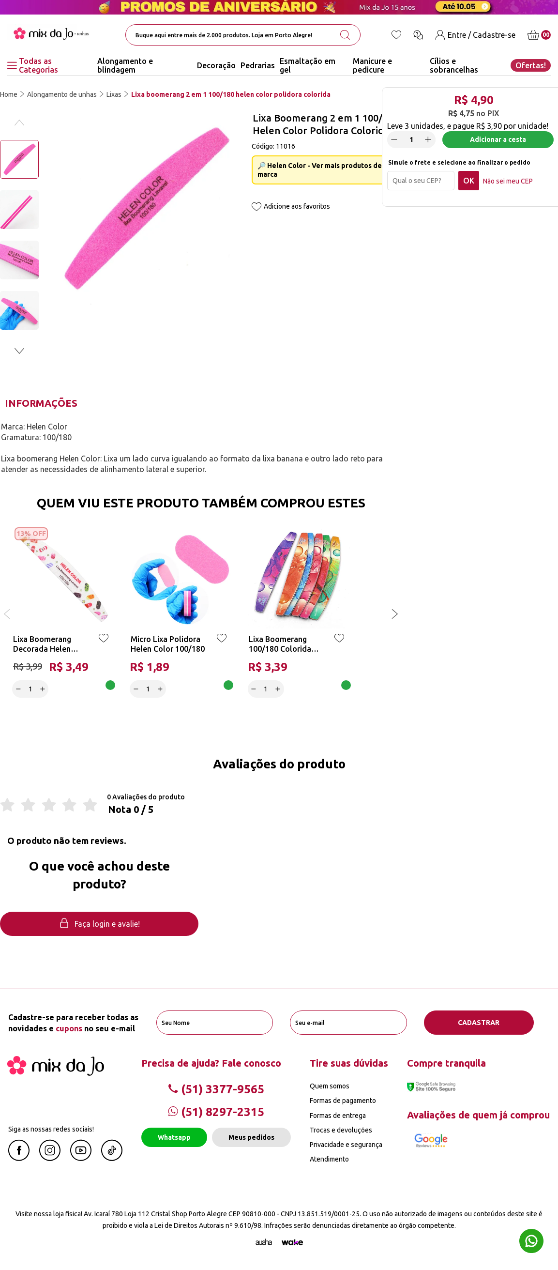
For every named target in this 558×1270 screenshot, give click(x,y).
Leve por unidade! (467, 126)
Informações (41, 403)
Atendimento (329, 1159)
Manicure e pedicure (372, 65)
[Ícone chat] (418, 35)
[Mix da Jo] (55, 1073)
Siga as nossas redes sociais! (51, 1129)
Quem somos (329, 1086)
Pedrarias (258, 65)
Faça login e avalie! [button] (99, 924)
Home (8, 94)
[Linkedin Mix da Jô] (111, 1158)
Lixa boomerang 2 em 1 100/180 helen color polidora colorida (231, 94)
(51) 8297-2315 (216, 1111)
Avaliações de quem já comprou (478, 1114)
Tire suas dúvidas (349, 1063)
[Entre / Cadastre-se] (475, 35)
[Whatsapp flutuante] (531, 1242)
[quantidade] (411, 139)
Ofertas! (530, 65)
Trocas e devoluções (341, 1130)
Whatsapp (174, 1137)
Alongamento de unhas (62, 94)
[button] (19, 351)
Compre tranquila (446, 1063)
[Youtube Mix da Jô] (80, 1158)
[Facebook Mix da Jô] (19, 1158)
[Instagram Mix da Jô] (49, 1158)
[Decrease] (394, 139)
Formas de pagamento (343, 1100)
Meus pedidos (251, 1137)
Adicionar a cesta (498, 139)
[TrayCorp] (292, 1242)
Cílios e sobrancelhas (454, 65)
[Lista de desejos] (396, 35)
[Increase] (428, 139)
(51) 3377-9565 (216, 1089)
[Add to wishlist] (256, 207)
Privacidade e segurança (346, 1144)
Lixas (113, 94)
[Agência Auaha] (264, 1242)
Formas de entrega (338, 1115)
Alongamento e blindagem (125, 65)
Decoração (216, 65)
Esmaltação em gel (307, 65)
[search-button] (345, 35)
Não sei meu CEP (508, 181)
